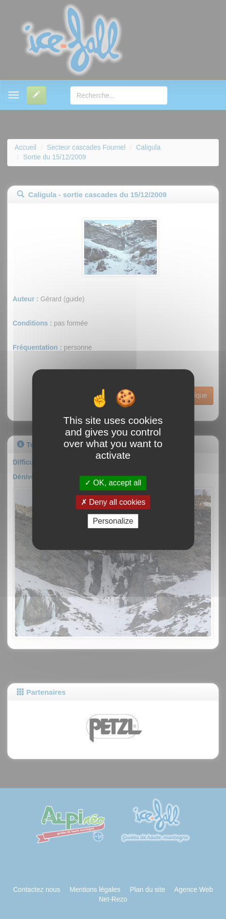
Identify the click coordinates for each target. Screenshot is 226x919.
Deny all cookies (113, 502)
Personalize (113, 521)
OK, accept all (113, 483)
